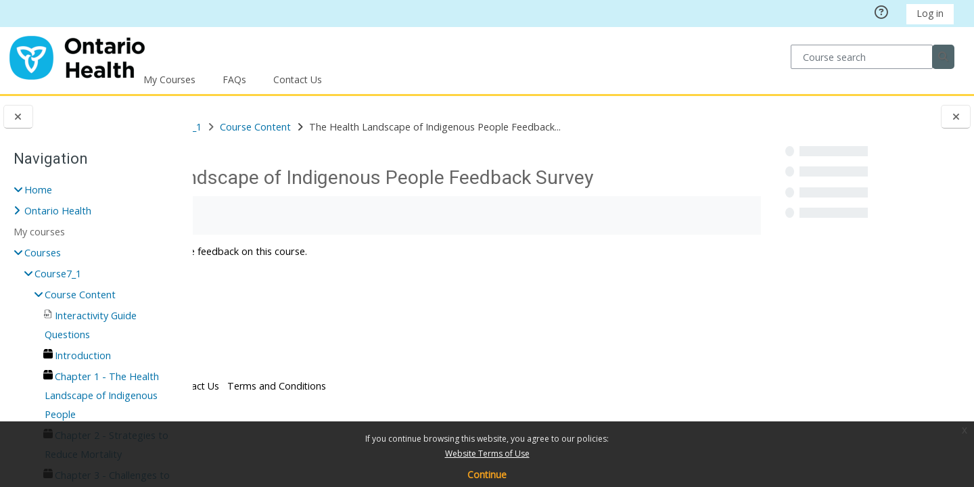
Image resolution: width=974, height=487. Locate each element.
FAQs (234, 79)
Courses (265, 126)
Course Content (80, 294)
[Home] (77, 55)
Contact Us (297, 79)
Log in (930, 13)
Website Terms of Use (487, 453)
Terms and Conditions (423, 408)
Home (38, 189)
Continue (487, 474)
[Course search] (861, 56)
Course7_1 (57, 273)
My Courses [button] (169, 79)
